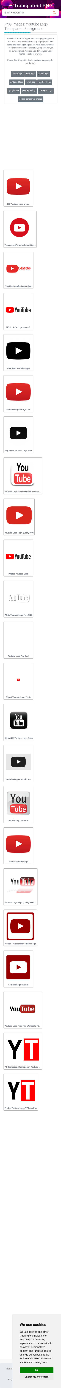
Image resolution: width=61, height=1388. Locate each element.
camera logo (43, 74)
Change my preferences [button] (36, 1376)
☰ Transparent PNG (30, 6)
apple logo (30, 74)
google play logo (29, 90)
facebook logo (45, 82)
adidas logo (17, 74)
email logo (30, 82)
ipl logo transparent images (30, 99)
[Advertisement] (30, 135)
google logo (14, 90)
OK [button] (36, 1370)
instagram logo (45, 90)
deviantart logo (16, 82)
